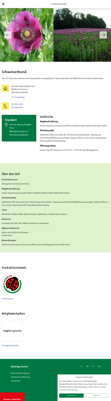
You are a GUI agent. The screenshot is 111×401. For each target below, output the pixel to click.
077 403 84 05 (17, 107)
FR (87, 366)
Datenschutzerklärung (20, 377)
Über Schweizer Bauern (20, 373)
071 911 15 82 (17, 104)
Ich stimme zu (71, 395)
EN (99, 366)
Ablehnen (96, 395)
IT (93, 366)
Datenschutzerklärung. (68, 389)
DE (81, 366)
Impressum (15, 381)
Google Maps (19, 97)
